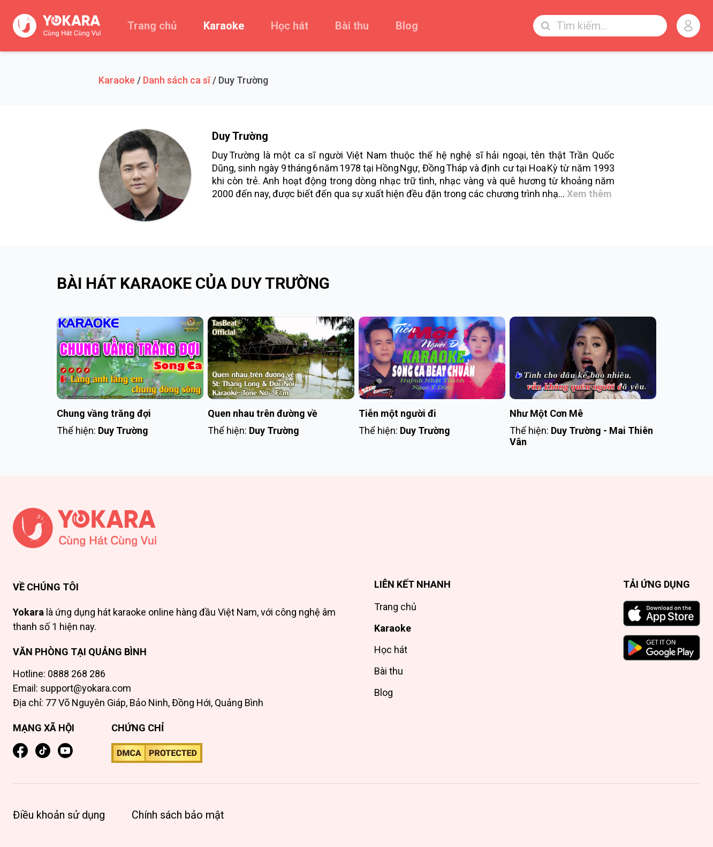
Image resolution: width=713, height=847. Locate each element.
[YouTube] (65, 750)
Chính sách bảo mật (178, 814)
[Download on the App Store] (661, 613)
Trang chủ (152, 25)
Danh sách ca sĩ (176, 80)
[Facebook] (20, 750)
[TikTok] (42, 750)
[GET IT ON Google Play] (661, 648)
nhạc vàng (461, 180)
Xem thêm (589, 193)
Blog (407, 25)
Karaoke (223, 25)
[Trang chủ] (176, 528)
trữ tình (419, 180)
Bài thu (352, 25)
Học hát (289, 25)
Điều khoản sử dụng (59, 814)
